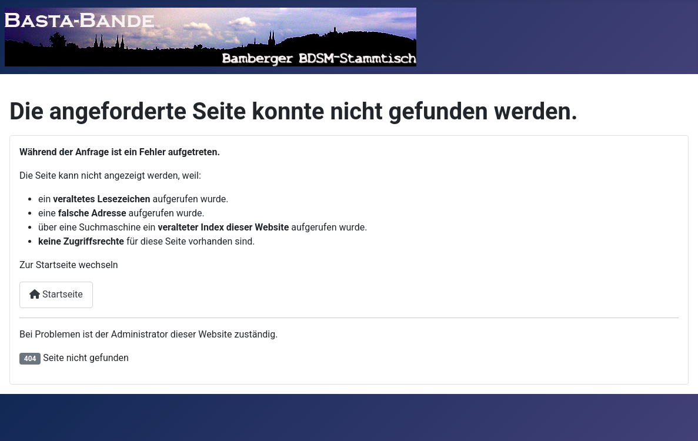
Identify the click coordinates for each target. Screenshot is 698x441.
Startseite (56, 294)
